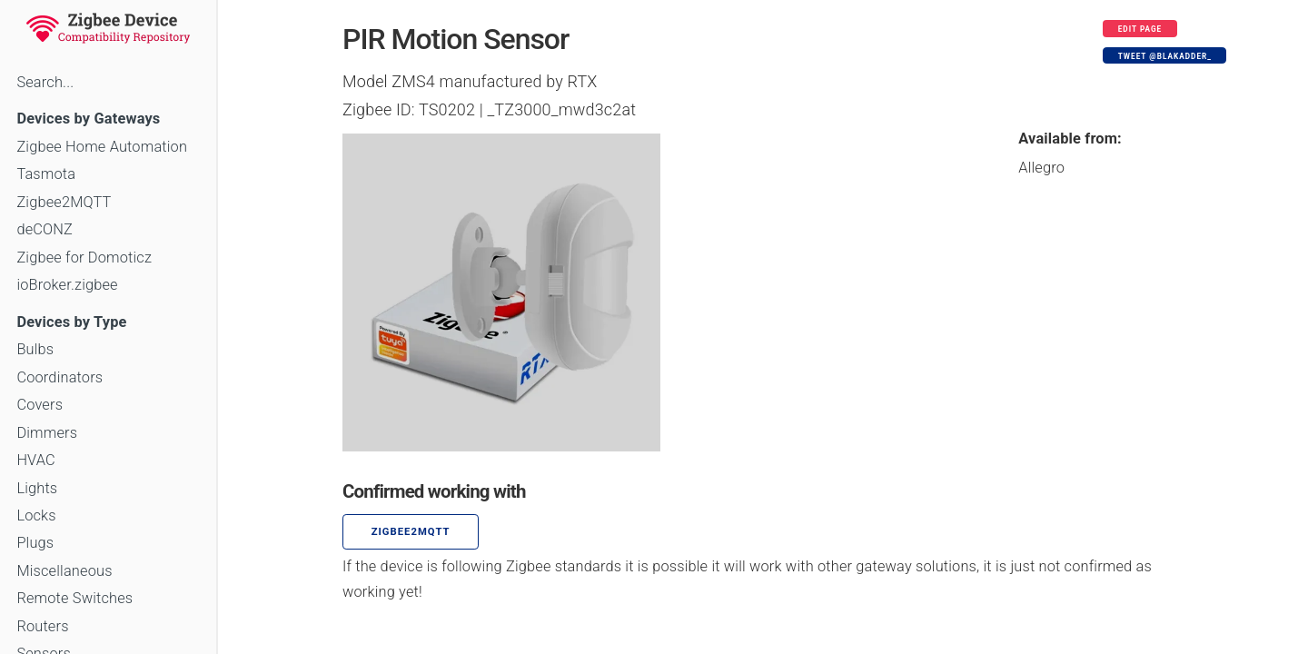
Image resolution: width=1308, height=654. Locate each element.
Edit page (1140, 29)
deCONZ (44, 229)
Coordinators (59, 377)
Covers (39, 404)
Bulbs (35, 349)
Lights (36, 488)
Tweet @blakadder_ (1165, 56)
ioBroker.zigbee (66, 284)
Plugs (35, 542)
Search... (45, 82)
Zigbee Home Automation (101, 146)
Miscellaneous (64, 571)
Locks (35, 515)
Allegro (1041, 167)
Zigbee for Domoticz (84, 257)
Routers (42, 626)
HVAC (35, 460)
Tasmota (45, 174)
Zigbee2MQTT (63, 202)
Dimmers (46, 432)
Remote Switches (74, 598)
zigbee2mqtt (411, 532)
